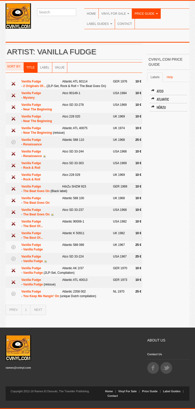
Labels (155, 77)
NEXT (38, 310)
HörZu (158, 107)
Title (30, 67)
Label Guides (99, 24)
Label (45, 67)
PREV (13, 310)
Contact (125, 24)
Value (59, 67)
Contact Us (154, 354)
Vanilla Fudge (31, 81)
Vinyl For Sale (115, 13)
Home (91, 13)
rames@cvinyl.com (18, 367)
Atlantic (160, 99)
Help (170, 77)
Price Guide (146, 13)
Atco (157, 91)
